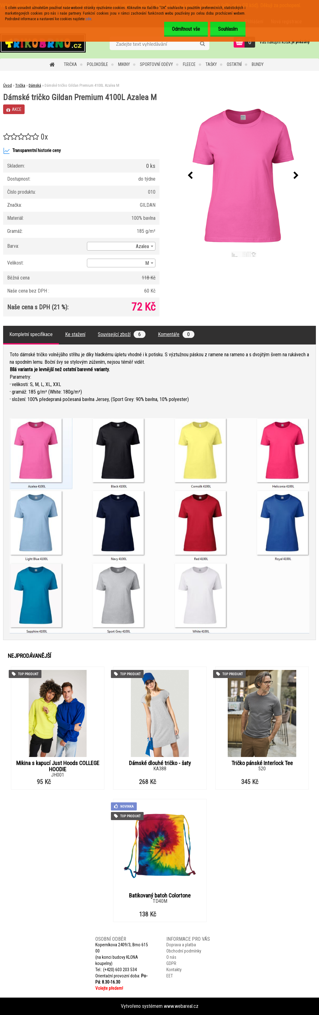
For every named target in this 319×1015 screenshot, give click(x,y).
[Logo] (43, 42)
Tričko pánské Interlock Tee (262, 763)
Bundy (258, 64)
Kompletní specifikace (31, 334)
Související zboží (121, 334)
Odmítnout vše (186, 29)
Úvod (7, 85)
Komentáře (176, 334)
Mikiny (124, 64)
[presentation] (190, 175)
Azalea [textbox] (142, 246)
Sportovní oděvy (156, 64)
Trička (70, 64)
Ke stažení (75, 334)
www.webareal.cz (181, 1006)
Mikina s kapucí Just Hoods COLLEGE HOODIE (57, 766)
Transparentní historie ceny (32, 150)
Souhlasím (228, 29)
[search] (202, 44)
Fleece (189, 64)
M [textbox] (147, 263)
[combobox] (121, 246)
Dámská (35, 85)
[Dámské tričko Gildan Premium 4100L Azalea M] (243, 175)
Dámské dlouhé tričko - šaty (160, 763)
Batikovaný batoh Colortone (160, 896)
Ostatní (234, 64)
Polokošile (97, 64)
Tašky (211, 64)
